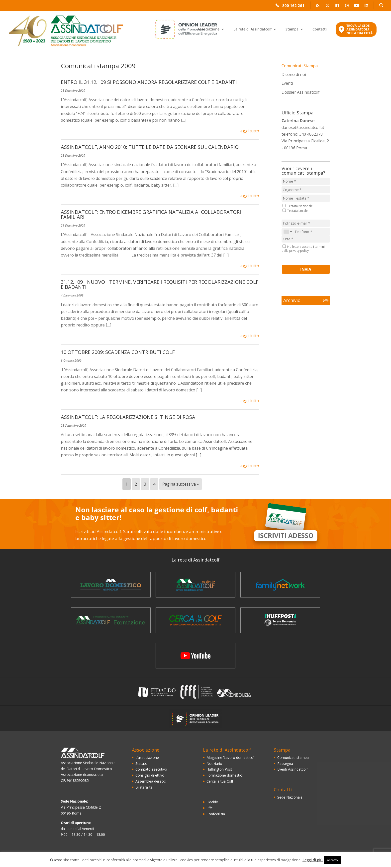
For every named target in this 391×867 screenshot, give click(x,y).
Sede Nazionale (289, 797)
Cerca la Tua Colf (195, 620)
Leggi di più (312, 859)
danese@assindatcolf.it (303, 127)
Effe (209, 808)
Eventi (287, 83)
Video (195, 655)
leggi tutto (249, 131)
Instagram (346, 5)
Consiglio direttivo (149, 775)
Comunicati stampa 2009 (98, 65)
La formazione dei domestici (110, 620)
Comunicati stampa (293, 757)
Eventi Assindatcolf (292, 769)
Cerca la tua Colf (219, 781)
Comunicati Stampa (300, 65)
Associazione (208, 29)
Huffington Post (219, 769)
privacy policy (299, 251)
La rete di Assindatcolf (252, 29)
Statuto (141, 763)
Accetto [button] (332, 860)
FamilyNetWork (280, 584)
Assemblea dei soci (150, 781)
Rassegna (285, 763)
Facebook (337, 5)
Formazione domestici (224, 775)
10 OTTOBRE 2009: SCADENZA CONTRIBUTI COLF (118, 352)
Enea (133, 29)
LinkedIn (366, 5)
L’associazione (147, 757)
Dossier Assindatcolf (301, 92)
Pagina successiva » (180, 484)
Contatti (319, 29)
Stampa (292, 29)
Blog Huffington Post (280, 620)
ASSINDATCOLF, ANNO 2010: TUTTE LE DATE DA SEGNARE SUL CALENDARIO (150, 147)
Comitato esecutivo (151, 769)
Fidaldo (212, 802)
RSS (317, 5)
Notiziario (214, 763)
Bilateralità (144, 787)
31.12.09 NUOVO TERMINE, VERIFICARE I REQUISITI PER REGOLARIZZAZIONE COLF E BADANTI (159, 284)
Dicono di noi (294, 74)
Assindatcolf (58, 30)
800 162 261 (293, 5)
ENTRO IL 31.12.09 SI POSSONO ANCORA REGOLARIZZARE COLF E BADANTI (149, 82)
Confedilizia (215, 814)
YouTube (356, 5)
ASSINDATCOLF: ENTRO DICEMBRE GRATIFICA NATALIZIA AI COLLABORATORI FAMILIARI (151, 214)
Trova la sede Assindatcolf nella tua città (356, 32)
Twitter (327, 5)
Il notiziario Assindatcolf (195, 584)
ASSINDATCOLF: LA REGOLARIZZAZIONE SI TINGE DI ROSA (128, 417)
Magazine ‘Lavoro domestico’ (110, 584)
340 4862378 (311, 134)
